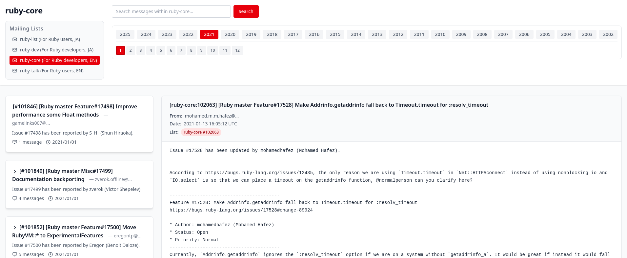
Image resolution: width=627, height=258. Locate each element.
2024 (146, 34)
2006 (524, 34)
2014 (356, 34)
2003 (587, 34)
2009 (461, 34)
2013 (377, 34)
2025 (125, 34)
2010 (440, 34)
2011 (419, 34)
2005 (545, 34)
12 (237, 50)
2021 (209, 34)
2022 (188, 34)
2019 (251, 34)
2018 (272, 34)
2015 (335, 34)
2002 (608, 34)
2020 (230, 34)
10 (213, 50)
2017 (293, 34)
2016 (314, 34)
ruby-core (24, 10)
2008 (482, 34)
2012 (398, 34)
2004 (566, 34)
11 (225, 50)
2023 (167, 34)
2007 (503, 34)
